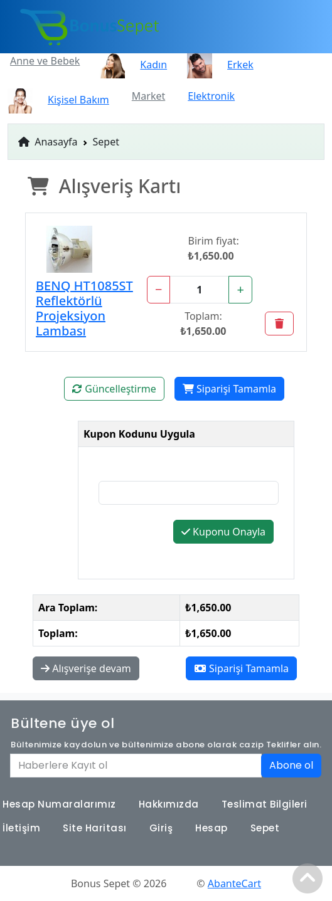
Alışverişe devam (86, 668)
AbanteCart (234, 883)
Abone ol (291, 765)
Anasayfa (48, 142)
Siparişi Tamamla (229, 389)
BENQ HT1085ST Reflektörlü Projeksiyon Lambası (84, 308)
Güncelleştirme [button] (114, 389)
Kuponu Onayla (223, 532)
